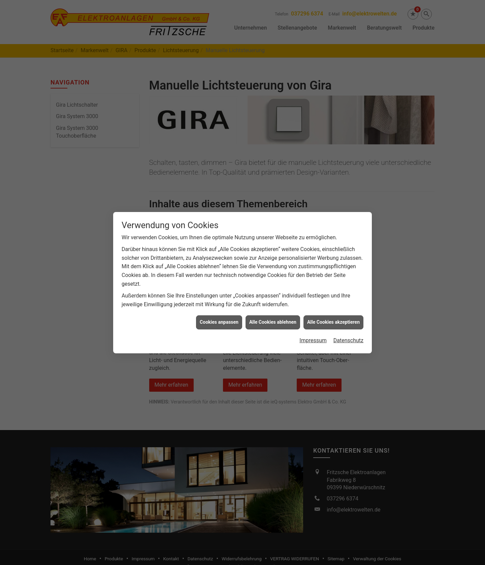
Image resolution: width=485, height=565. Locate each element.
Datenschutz (348, 334)
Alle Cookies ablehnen (272, 316)
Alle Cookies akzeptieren (333, 316)
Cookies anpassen (219, 316)
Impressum (313, 334)
